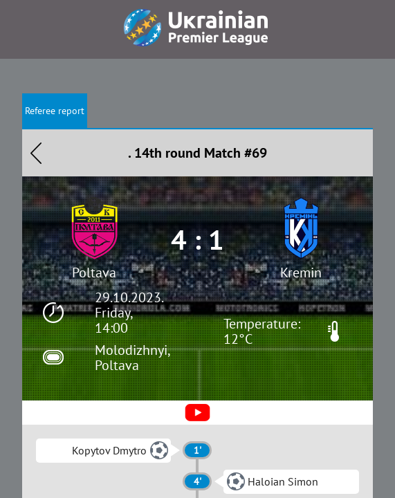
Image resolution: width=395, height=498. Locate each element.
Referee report (54, 110)
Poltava (94, 273)
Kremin (301, 273)
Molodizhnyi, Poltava (132, 357)
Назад (36, 153)
